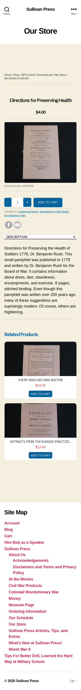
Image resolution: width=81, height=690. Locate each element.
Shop (16, 74)
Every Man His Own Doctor (40, 380)
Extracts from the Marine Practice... (40, 441)
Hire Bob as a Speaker (24, 542)
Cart (8, 536)
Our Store (17, 624)
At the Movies (21, 579)
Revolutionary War (15, 215)
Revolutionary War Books (54, 211)
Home (7, 74)
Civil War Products (25, 585)
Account (11, 523)
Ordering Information (27, 611)
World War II (19, 649)
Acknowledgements (31, 560)
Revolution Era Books (16, 78)
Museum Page (21, 605)
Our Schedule (21, 618)
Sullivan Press (40, 9)
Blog (8, 529)
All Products (28, 74)
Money (15, 598)
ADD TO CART (40, 393)
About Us (17, 555)
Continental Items (28, 211)
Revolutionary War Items (51, 74)
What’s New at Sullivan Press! (35, 643)
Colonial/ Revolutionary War (34, 592)
